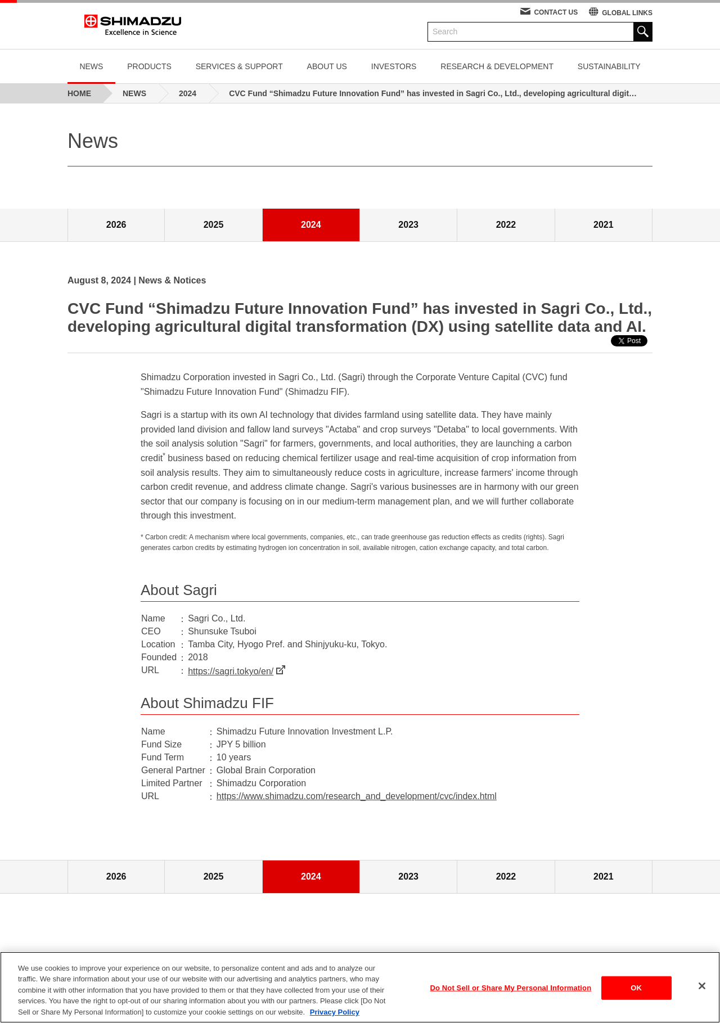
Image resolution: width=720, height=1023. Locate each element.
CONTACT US (556, 12)
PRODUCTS (149, 66)
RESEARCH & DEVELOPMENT (497, 66)
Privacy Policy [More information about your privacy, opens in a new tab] (334, 1017)
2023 (408, 224)
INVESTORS (394, 66)
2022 (506, 224)
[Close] (702, 991)
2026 (116, 224)
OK (636, 993)
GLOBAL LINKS (627, 13)
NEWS (91, 66)
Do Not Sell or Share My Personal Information (511, 993)
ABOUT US (327, 66)
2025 (214, 224)
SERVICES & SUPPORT (239, 66)
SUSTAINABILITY (609, 66)
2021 (603, 224)
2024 (311, 224)
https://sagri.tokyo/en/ (230, 671)
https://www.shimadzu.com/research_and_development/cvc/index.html (357, 796)
